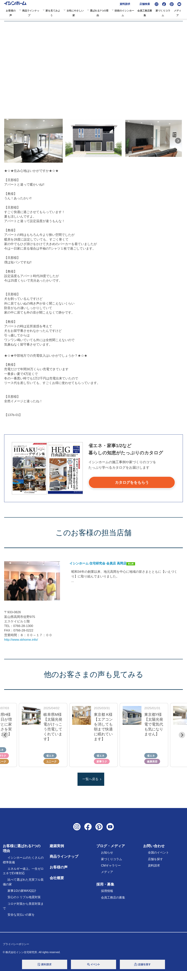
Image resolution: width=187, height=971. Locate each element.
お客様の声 (59, 867)
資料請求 (125, 3)
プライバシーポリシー (16, 944)
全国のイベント (158, 852)
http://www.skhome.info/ (21, 639)
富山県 (131, 564)
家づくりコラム (111, 859)
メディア (107, 872)
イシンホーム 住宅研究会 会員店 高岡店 (97, 563)
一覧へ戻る (90, 779)
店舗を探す (155, 859)
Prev (9, 141)
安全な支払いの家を (21, 914)
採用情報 (107, 891)
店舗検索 (144, 3)
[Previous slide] (5, 735)
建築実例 (57, 846)
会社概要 (57, 878)
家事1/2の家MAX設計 (22, 890)
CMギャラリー (111, 865)
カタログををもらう (132, 482)
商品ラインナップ (64, 856)
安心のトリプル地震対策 (24, 897)
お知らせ (107, 852)
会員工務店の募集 (113, 897)
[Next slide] (182, 735)
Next (178, 141)
